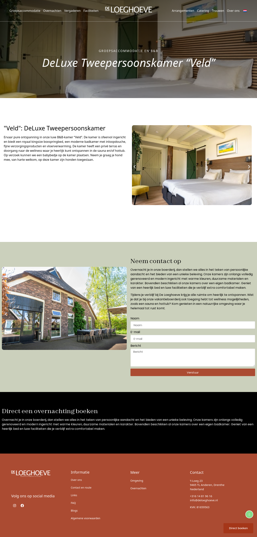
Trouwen (218, 11)
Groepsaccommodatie (24, 11)
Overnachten (52, 11)
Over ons (233, 11)
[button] (134, 166)
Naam (134, 319)
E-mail (135, 332)
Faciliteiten (91, 11)
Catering (203, 11)
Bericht (135, 346)
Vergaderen (72, 11)
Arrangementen (183, 11)
